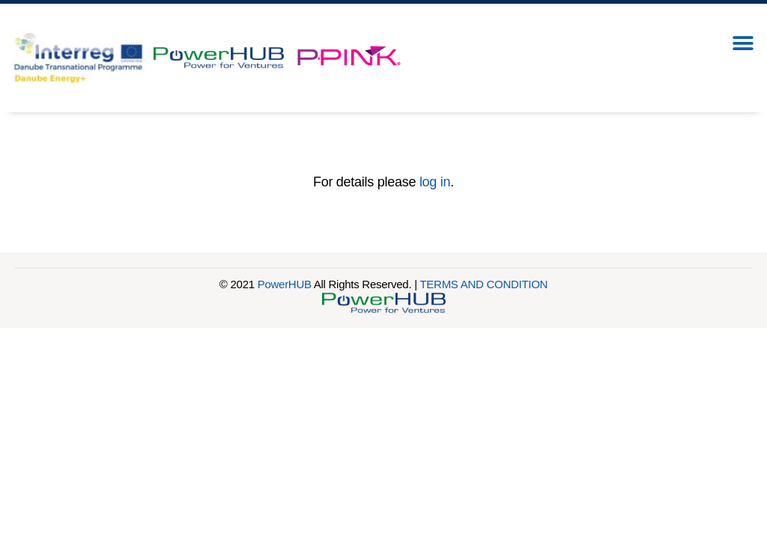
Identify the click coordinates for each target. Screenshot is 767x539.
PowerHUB (285, 284)
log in (434, 181)
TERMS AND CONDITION (483, 284)
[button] (743, 43)
